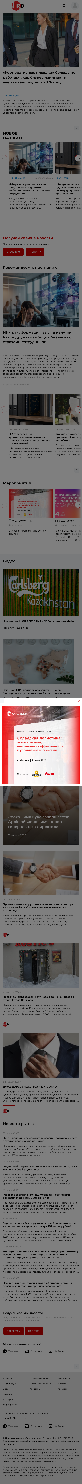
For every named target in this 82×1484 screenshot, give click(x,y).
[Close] (79, 700)
